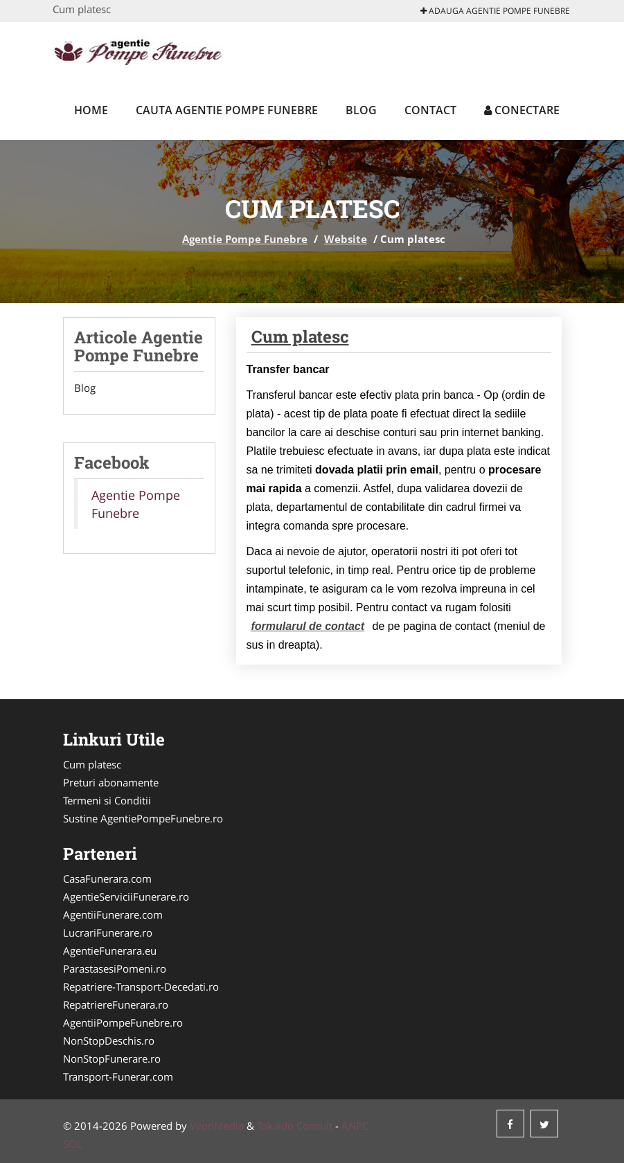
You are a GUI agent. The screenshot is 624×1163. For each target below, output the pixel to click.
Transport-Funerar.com (118, 1076)
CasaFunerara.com (107, 878)
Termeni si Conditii (107, 800)
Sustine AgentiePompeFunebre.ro (143, 818)
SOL (72, 1144)
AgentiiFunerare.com (113, 914)
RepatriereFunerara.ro (115, 1004)
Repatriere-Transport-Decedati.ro (141, 986)
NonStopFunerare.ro (112, 1058)
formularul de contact (308, 626)
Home (91, 110)
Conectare (522, 110)
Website (345, 239)
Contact (430, 110)
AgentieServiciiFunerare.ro (126, 896)
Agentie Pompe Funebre (244, 239)
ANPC (354, 1126)
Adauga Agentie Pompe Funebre (495, 11)
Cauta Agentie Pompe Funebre (227, 110)
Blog (361, 110)
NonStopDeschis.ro (108, 1040)
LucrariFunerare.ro (107, 932)
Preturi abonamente (111, 782)
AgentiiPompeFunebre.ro (123, 1022)
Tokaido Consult (294, 1126)
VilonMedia (217, 1126)
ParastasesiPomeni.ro (114, 968)
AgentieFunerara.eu (110, 950)
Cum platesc (300, 336)
